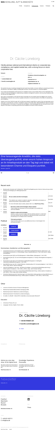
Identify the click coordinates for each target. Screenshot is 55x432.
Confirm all (13, 226)
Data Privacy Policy (39, 203)
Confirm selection (15, 230)
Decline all (13, 234)
